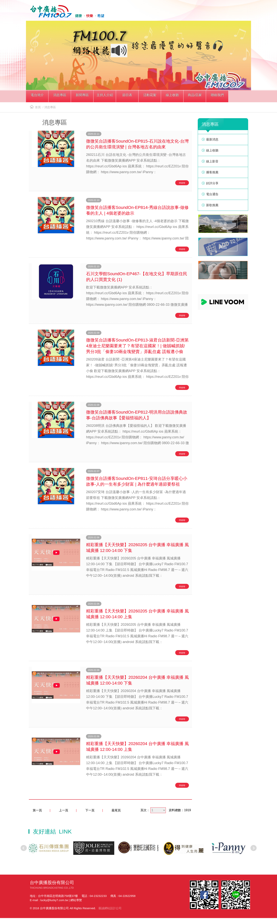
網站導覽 (76, 901)
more (182, 183)
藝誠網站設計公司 (110, 909)
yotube (235, 13)
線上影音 (212, 162)
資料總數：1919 (180, 811)
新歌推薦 (212, 206)
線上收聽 (243, 13)
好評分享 (212, 184)
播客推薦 (212, 173)
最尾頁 (116, 811)
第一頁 (37, 811)
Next (253, 849)
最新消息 (212, 140)
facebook (217, 13)
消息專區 (50, 108)
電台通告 (212, 195)
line (226, 13)
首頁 (35, 108)
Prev (24, 849)
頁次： (145, 811)
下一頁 (89, 811)
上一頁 (63, 811)
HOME (66, 11)
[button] (37, 97)
